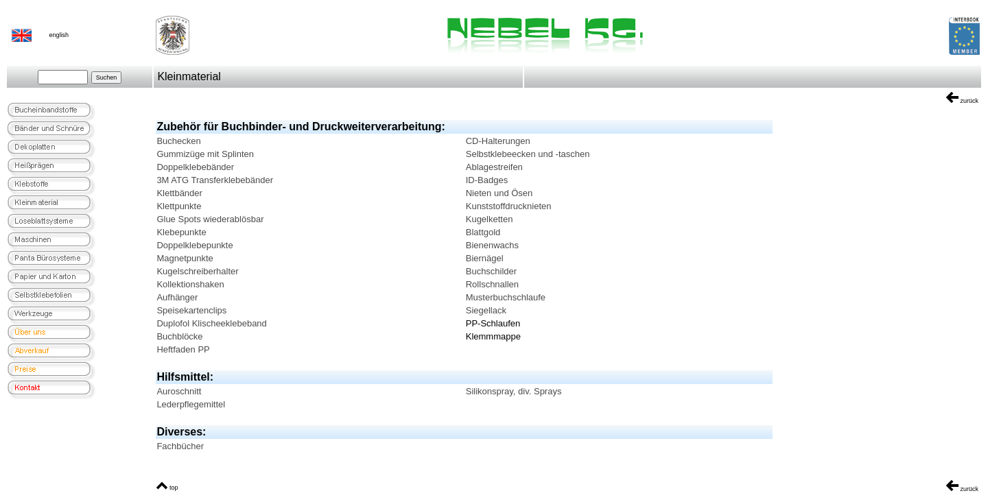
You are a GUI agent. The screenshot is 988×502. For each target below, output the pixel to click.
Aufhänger (177, 297)
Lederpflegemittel (190, 404)
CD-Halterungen (498, 141)
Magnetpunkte (184, 258)
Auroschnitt (178, 391)
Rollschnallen (492, 284)
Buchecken (178, 141)
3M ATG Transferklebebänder (214, 180)
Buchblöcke (179, 336)
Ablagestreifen (494, 167)
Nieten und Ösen (499, 193)
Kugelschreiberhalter (197, 271)
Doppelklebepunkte (194, 245)
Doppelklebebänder (195, 167)
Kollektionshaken (190, 284)
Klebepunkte (181, 232)
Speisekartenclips (191, 310)
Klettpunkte (178, 206)
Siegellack (486, 310)
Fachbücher (180, 446)
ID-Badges (487, 180)
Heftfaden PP (182, 349)
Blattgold (483, 232)
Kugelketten (489, 219)
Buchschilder (491, 271)
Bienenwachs (492, 245)
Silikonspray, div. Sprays (514, 391)
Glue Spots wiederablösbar (209, 219)
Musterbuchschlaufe (505, 297)
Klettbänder (179, 193)
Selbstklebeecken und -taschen (528, 154)
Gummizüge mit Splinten (205, 154)
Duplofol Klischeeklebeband (211, 323)
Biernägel (485, 258)
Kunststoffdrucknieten (509, 206)
